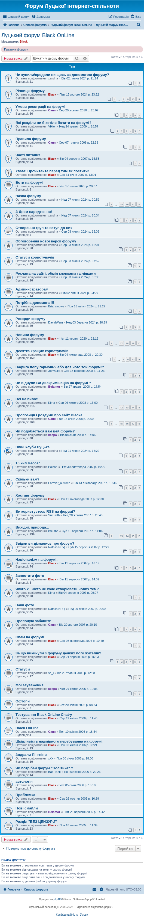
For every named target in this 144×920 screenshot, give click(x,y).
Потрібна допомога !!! (35, 303)
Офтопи (23, 701)
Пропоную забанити (33, 621)
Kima (51, 402)
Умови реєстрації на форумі (40, 107)
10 (132, 99)
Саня (52, 110)
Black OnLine (27, 728)
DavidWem (55, 322)
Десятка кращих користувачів (42, 351)
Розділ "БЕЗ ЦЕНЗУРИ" (36, 822)
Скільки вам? (27, 479)
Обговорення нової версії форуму (46, 241)
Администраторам (32, 289)
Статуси (23, 669)
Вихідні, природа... (32, 527)
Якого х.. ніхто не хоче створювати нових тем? (57, 589)
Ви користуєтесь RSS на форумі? (45, 511)
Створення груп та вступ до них (44, 228)
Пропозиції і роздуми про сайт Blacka (49, 415)
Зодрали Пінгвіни (31, 755)
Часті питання (28, 155)
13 (127, 407)
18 (138, 204)
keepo (52, 435)
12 (121, 407)
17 (132, 204)
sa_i (51, 673)
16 (127, 204)
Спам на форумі (30, 637)
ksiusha (53, 531)
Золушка (54, 370)
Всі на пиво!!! (27, 399)
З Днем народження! (34, 212)
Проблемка (25, 795)
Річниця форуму (30, 91)
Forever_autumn (59, 483)
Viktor (52, 126)
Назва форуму (28, 196)
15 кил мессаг (28, 463)
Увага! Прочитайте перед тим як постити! (52, 171)
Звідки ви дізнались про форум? (45, 543)
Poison (52, 466)
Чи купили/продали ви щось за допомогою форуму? (62, 75)
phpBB (58, 899)
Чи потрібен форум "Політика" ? (44, 768)
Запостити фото (30, 576)
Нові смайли (27, 808)
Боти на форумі (29, 182)
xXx (50, 758)
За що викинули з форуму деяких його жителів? (58, 653)
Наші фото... (26, 605)
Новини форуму (30, 335)
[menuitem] (41, 16)
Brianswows (56, 306)
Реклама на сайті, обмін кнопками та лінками (56, 273)
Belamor (54, 386)
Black (23, 41)
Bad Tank (54, 771)
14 (132, 407)
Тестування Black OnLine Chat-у (44, 715)
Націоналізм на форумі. (36, 559)
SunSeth (54, 515)
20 (138, 343)
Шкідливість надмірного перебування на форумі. (59, 741)
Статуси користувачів (35, 257)
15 (121, 204)
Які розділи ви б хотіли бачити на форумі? (53, 123)
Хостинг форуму (30, 495)
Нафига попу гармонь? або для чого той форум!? (60, 367)
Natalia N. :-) (56, 547)
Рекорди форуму (30, 319)
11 (138, 99)
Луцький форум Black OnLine (37, 35)
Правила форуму (16, 49)
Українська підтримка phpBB (94, 907)
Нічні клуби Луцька (33, 447)
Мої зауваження (30, 685)
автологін (24, 781)
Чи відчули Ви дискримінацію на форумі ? (53, 383)
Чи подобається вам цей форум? (45, 431)
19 (132, 343)
